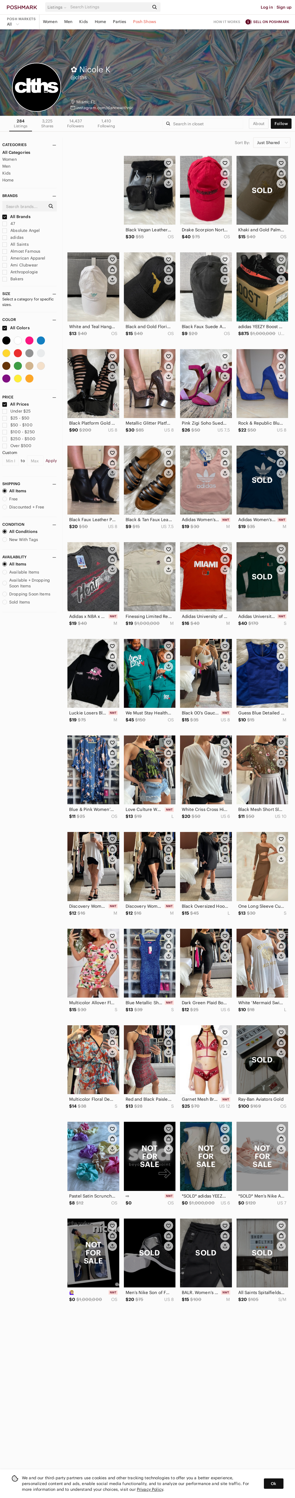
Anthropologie (20, 272)
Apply (51, 460)
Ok (273, 1483)
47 (8, 223)
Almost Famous (21, 251)
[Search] (109, 7)
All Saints (15, 244)
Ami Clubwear (20, 265)
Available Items (20, 572)
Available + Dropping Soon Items (26, 583)
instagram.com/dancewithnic (104, 107)
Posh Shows (144, 21)
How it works (227, 22)
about (258, 123)
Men (68, 21)
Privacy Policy (150, 1489)
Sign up (284, 7)
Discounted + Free (23, 507)
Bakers (12, 278)
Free (10, 499)
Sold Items (16, 602)
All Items (14, 490)
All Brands (16, 216)
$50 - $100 (17, 425)
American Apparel (24, 258)
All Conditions (19, 531)
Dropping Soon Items (26, 594)
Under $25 (16, 411)
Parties (119, 21)
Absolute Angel (21, 230)
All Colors (16, 327)
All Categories (16, 152)
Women (50, 21)
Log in (267, 7)
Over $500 (17, 445)
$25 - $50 (16, 418)
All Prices (15, 404)
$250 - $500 (18, 438)
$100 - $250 (18, 431)
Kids (83, 21)
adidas (13, 237)
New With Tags (20, 539)
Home (100, 21)
